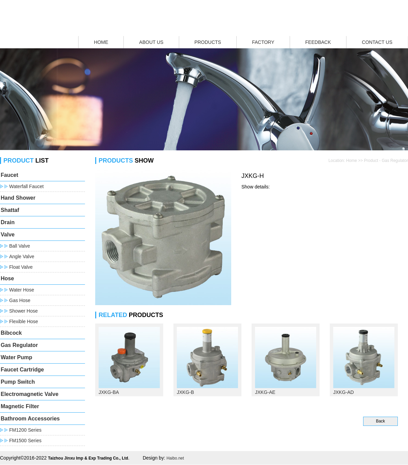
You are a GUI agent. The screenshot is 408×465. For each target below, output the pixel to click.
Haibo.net (175, 458)
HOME (101, 42)
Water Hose (21, 290)
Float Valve (21, 267)
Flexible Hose (23, 321)
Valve (8, 234)
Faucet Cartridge (22, 369)
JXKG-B (185, 392)
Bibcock (11, 333)
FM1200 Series (25, 430)
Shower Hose (23, 311)
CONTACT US (377, 42)
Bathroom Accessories (30, 418)
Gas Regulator (19, 345)
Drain (8, 222)
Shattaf (10, 210)
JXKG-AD (343, 392)
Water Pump (16, 357)
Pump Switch (18, 382)
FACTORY (263, 42)
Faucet (9, 175)
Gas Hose (19, 300)
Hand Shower (18, 198)
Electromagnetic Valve (29, 394)
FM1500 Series (25, 440)
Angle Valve (21, 256)
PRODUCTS (207, 42)
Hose (7, 278)
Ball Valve (19, 246)
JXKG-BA (109, 392)
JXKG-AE (265, 392)
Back (380, 421)
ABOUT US (151, 42)
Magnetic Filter (20, 406)
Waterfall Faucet (26, 186)
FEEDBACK (318, 42)
